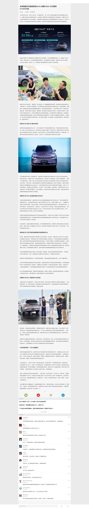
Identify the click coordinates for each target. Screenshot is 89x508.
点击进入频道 (44, 411)
